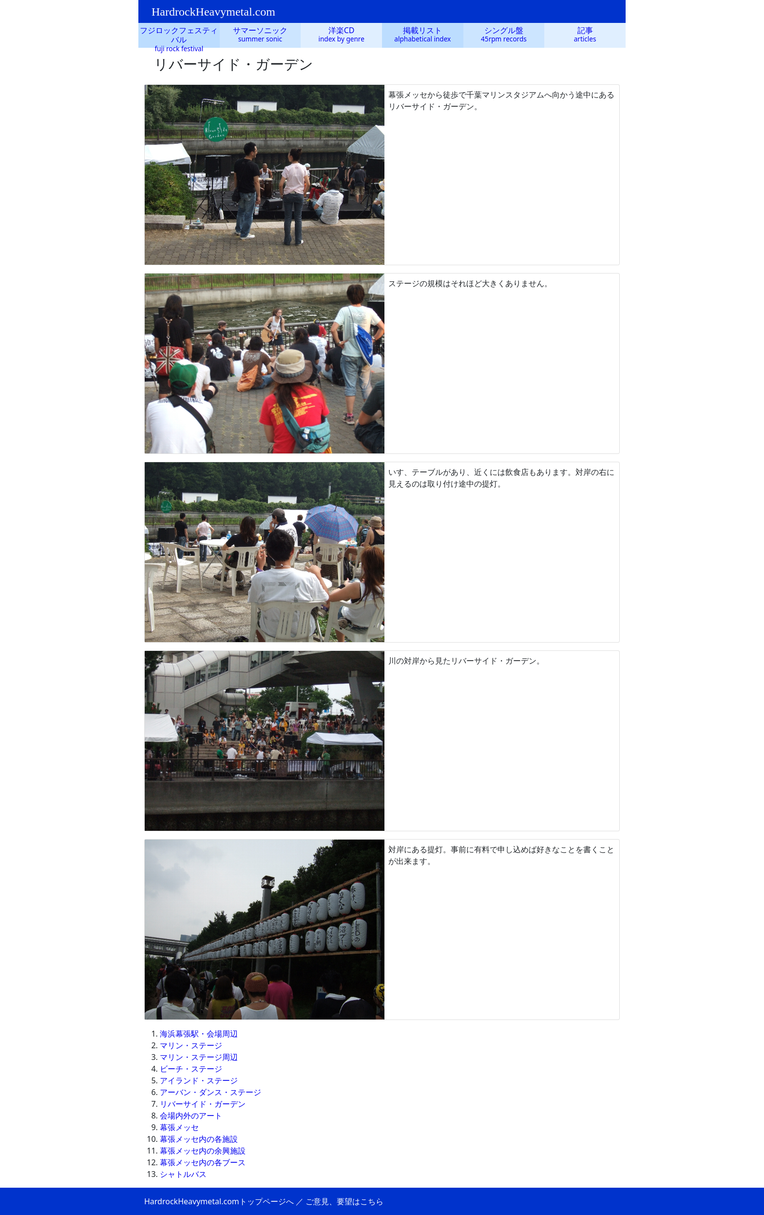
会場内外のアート (191, 1115)
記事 (585, 30)
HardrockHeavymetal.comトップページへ (219, 1201)
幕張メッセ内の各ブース (203, 1162)
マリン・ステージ (191, 1045)
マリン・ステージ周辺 (199, 1057)
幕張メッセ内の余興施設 (203, 1150)
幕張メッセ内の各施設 (199, 1139)
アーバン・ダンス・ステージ (210, 1092)
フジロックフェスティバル (179, 35)
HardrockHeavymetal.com (213, 11)
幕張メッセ (179, 1127)
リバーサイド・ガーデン (203, 1103)
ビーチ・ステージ (191, 1068)
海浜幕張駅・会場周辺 (199, 1033)
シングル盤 (503, 30)
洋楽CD (341, 30)
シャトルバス (183, 1174)
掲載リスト (422, 30)
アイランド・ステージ (199, 1080)
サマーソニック (260, 30)
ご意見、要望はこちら (344, 1201)
